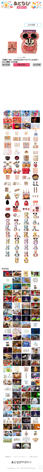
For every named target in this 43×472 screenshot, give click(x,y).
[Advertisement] (21, 16)
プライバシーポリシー (20, 457)
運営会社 (8, 457)
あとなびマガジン (21, 462)
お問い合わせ (34, 457)
